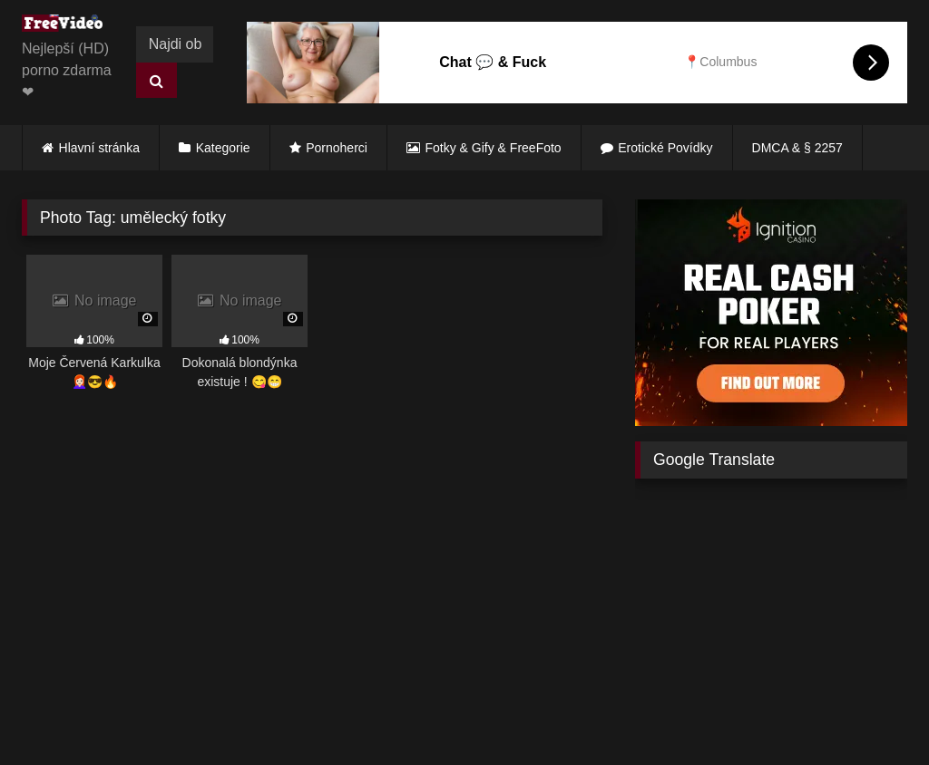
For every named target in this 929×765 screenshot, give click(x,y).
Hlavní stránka (99, 147)
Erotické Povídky (665, 147)
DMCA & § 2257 (797, 147)
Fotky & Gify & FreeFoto (493, 147)
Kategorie (223, 147)
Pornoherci (336, 147)
